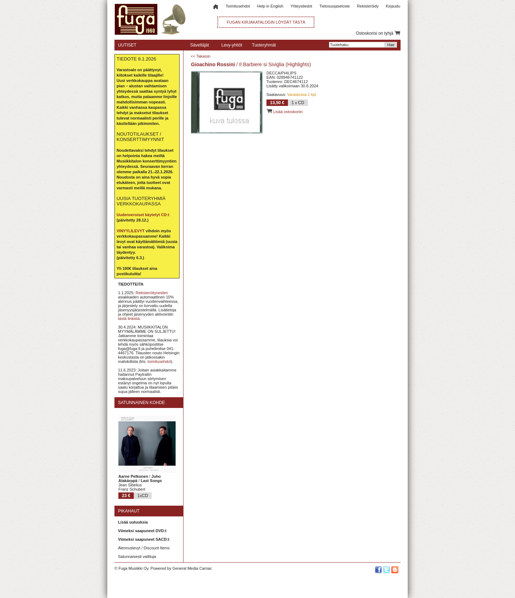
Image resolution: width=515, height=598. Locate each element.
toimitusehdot (159, 361)
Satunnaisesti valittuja (137, 556)
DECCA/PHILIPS (281, 73)
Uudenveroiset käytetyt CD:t (143, 215)
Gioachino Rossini (213, 64)
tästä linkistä (129, 318)
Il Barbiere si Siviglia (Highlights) (275, 64)
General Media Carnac (192, 568)
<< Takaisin (200, 56)
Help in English (270, 6)
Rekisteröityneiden (152, 293)
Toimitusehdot (238, 6)
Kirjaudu (393, 6)
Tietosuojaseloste (334, 6)
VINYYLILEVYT (130, 231)
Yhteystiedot (301, 6)
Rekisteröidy (368, 6)
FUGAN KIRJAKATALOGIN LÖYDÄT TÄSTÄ (266, 22)
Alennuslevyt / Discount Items (144, 548)
